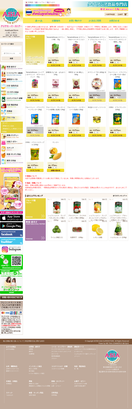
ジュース (54, 383)
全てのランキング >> (120, 196)
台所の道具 (32, 395)
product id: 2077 (115, 93)
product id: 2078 (32, 128)
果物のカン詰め (33, 383)
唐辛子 (31, 351)
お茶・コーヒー (56, 386)
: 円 (53, 60)
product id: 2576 (74, 93)
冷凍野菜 (31, 354)
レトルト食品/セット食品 (36, 373)
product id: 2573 (32, 93)
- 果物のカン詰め (8, 126)
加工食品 (31, 371)
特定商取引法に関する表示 (34, 341)
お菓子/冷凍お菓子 (80, 386)
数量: (50, 62)
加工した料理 (33, 369)
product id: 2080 (74, 128)
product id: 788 (94, 93)
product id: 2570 (74, 58)
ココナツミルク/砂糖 (57, 369)
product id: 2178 (32, 163)
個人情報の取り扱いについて (13, 341)
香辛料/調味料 (55, 356)
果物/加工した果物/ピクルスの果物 (39, 386)
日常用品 (54, 395)
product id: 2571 (94, 58)
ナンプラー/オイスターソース (60, 349)
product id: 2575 (53, 93)
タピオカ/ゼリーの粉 (80, 383)
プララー (54, 358)
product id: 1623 (94, 128)
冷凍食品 (9, 383)
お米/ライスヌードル (12, 369)
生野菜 (31, 349)
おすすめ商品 (10, 349)
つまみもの (9, 395)
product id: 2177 (115, 128)
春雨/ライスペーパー (12, 371)
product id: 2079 (53, 128)
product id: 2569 (53, 58)
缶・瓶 (76, 369)
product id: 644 (52, 163)
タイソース (54, 354)
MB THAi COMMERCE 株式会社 (117, 343)
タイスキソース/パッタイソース (61, 351)
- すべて (5, 123)
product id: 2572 (115, 58)
